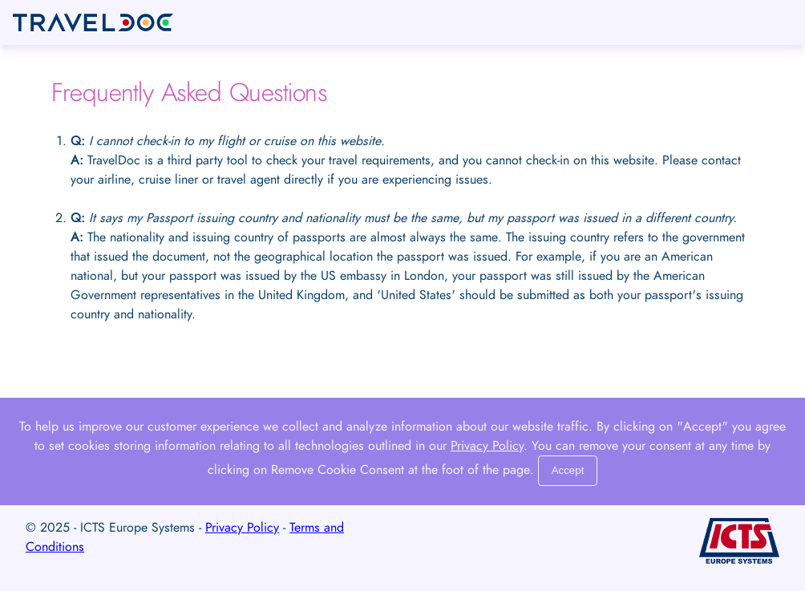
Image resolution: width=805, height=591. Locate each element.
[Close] (568, 470)
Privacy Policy (487, 445)
